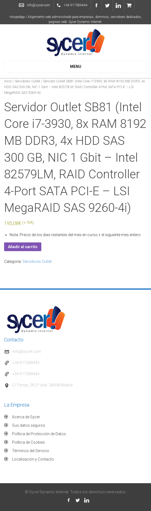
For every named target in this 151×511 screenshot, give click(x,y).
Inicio (8, 81)
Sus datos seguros (28, 425)
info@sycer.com (38, 5)
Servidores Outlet (27, 81)
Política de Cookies (28, 442)
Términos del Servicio (30, 451)
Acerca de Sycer (26, 417)
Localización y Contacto (33, 459)
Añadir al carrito (22, 247)
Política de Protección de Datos (39, 434)
